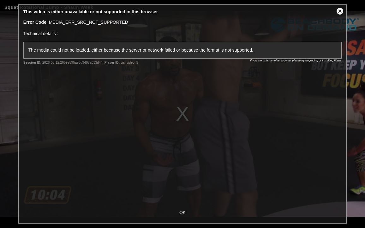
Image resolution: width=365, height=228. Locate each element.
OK (182, 212)
